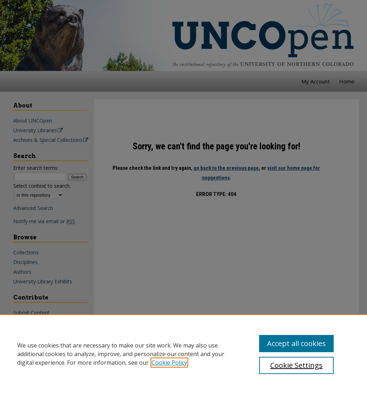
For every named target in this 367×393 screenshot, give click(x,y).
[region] (183, 353)
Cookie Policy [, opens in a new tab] (169, 362)
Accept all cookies (296, 343)
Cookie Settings (296, 365)
